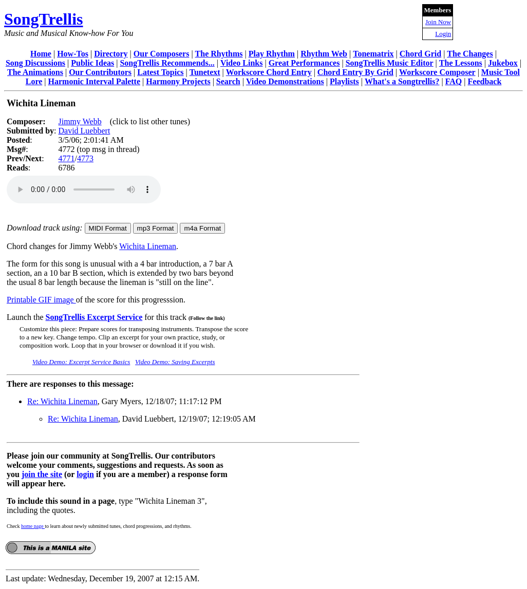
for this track (183, 317)
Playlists (344, 81)
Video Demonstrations (285, 81)
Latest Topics (160, 72)
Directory (110, 53)
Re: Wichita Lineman (62, 401)
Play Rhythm (272, 53)
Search (228, 81)
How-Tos (72, 53)
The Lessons (460, 63)
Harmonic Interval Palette (94, 81)
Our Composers (162, 53)
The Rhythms (219, 53)
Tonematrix (373, 53)
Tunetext (205, 72)
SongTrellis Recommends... (167, 63)
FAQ (453, 81)
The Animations (35, 72)
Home (40, 53)
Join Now (438, 22)
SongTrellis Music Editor (390, 63)
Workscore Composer (437, 72)
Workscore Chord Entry (269, 72)
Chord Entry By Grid (355, 72)
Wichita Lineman (147, 246)
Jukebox (503, 63)
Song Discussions (35, 63)
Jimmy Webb (79, 121)
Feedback (485, 81)
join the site (42, 474)
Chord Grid (420, 53)
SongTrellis (43, 19)
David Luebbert (84, 130)
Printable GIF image (41, 299)
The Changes (470, 53)
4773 (85, 158)
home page (33, 526)
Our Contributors (100, 72)
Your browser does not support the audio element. (84, 189)
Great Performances (304, 63)
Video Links (241, 63)
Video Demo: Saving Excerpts (175, 362)
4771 (66, 158)
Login (443, 33)
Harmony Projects (178, 81)
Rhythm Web (323, 53)
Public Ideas (92, 63)
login (85, 474)
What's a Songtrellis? (402, 81)
